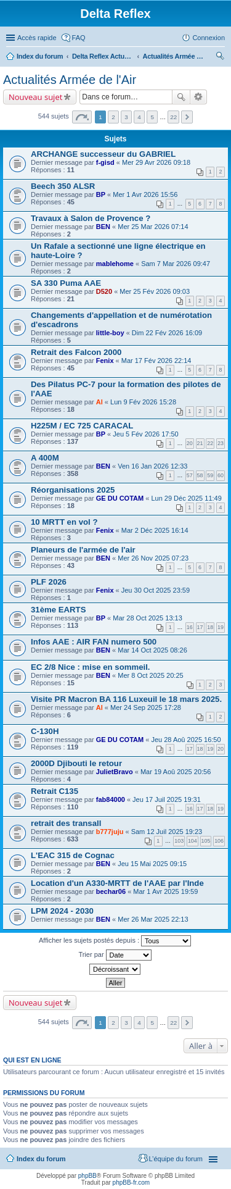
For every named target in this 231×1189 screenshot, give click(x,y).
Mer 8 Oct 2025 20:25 (150, 675)
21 (200, 443)
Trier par (114, 955)
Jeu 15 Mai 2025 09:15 (152, 863)
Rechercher (181, 97)
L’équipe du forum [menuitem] (176, 1158)
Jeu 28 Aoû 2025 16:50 (186, 739)
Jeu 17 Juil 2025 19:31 (166, 799)
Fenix (105, 360)
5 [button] (152, 117)
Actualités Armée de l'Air (174, 56)
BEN (103, 226)
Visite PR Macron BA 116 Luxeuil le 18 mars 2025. (126, 699)
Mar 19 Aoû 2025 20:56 (175, 771)
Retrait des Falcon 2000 (76, 352)
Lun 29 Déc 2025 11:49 (186, 498)
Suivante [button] (187, 117)
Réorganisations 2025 (73, 489)
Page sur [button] (82, 117)
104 (192, 841)
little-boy (110, 332)
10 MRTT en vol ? (64, 522)
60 (220, 475)
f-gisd (105, 162)
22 (210, 443)
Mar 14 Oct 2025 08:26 (152, 650)
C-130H (45, 731)
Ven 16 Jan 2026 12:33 (152, 466)
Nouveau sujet (35, 96)
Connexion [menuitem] (208, 37)
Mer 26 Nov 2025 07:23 (153, 558)
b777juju (110, 831)
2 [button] (113, 117)
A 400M (45, 457)
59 (210, 475)
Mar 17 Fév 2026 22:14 (156, 360)
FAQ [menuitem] (79, 37)
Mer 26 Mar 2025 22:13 (153, 919)
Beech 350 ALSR (63, 186)
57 (190, 475)
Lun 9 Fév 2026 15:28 (143, 402)
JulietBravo (114, 771)
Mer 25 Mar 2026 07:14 (153, 226)
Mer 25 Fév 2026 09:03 (155, 291)
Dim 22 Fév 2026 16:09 (167, 332)
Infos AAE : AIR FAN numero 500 (93, 641)
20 (190, 443)
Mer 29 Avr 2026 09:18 (156, 162)
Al (99, 402)
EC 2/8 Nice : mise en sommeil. (90, 667)
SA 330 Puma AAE (66, 283)
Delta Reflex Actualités (103, 56)
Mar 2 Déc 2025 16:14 (154, 530)
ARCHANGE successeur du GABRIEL (103, 154)
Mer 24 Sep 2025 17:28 (145, 707)
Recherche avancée (198, 97)
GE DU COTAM (120, 498)
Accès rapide (37, 37)
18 (210, 627)
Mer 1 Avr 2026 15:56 (145, 194)
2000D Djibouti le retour (76, 763)
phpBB (87, 1175)
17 (200, 627)
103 (179, 841)
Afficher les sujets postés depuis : (115, 940)
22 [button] (173, 117)
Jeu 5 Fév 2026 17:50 (145, 434)
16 (190, 627)
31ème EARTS (58, 609)
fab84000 (110, 799)
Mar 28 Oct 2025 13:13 (147, 618)
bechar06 (111, 891)
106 (219, 841)
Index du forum (40, 56)
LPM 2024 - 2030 (62, 911)
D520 (104, 291)
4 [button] (139, 117)
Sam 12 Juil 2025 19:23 (167, 831)
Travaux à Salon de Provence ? (90, 218)
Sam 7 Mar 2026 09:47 (175, 263)
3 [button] (126, 117)
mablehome (115, 263)
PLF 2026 (49, 581)
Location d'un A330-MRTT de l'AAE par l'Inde (117, 883)
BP (100, 194)
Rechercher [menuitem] (220, 57)
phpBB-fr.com (131, 1182)
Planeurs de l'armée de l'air (83, 549)
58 (200, 475)
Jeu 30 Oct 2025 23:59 (155, 590)
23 (220, 443)
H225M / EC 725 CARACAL (82, 425)
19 (220, 627)
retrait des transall (66, 823)
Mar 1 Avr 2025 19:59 (165, 891)
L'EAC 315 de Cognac (73, 855)
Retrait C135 (54, 791)
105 (206, 841)
